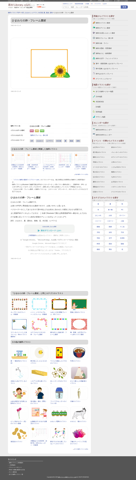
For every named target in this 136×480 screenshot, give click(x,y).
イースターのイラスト (100, 167)
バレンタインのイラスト (119, 152)
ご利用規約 (32, 235)
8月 (23, 12)
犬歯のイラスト (75, 401)
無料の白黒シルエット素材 (105, 33)
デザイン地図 (100, 117)
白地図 (87, 3)
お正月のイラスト (99, 147)
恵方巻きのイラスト (99, 152)
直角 (51, 12)
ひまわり (28, 12)
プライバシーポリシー (15, 467)
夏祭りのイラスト (99, 182)
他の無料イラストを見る (81, 174)
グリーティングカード (104, 79)
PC (122, 209)
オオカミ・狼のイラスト (78, 421)
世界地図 (99, 112)
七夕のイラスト (116, 177)
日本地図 (99, 96)
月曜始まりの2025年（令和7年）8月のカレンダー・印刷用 (80, 166)
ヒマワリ (35, 12)
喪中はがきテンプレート (104, 74)
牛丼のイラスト (75, 361)
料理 (98, 244)
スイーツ (98, 221)
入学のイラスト (116, 162)
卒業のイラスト (98, 162)
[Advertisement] (49, 31)
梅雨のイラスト (116, 172)
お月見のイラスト (117, 182)
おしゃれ (98, 215)
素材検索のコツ (108, 0)
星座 (110, 244)
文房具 (122, 238)
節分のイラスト (116, 147)
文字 (110, 238)
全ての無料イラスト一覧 (16, 474)
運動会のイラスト (99, 187)
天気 (98, 232)
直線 (47, 12)
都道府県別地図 (79, 3)
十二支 (122, 227)
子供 (122, 232)
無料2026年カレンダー (104, 135)
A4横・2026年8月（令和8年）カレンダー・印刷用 (33, 166)
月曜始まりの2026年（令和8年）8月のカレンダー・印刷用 (17, 166)
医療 (110, 227)
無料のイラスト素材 (103, 23)
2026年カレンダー (68, 3)
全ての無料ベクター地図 (104, 91)
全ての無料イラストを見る (121, 0)
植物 (122, 244)
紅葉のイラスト (98, 192)
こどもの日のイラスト (118, 167)
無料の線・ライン (102, 43)
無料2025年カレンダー (104, 130)
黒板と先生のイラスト (77, 312)
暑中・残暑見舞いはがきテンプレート (109, 63)
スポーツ (110, 221)
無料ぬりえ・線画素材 (104, 53)
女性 (110, 232)
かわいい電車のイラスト (58, 421)
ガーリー (122, 215)
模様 (98, 249)
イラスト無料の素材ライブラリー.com (26, 180)
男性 (110, 249)
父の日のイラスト (99, 177)
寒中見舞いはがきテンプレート (107, 68)
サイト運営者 (13, 472)
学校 (98, 238)
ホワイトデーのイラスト (119, 157)
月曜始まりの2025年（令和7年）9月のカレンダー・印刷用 (38, 443)
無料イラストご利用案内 (96, 0)
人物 (122, 221)
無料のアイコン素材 (103, 28)
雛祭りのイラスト (99, 157)
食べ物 (110, 209)
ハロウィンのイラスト (118, 187)
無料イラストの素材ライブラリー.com (67, 477)
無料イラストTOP (14, 12)
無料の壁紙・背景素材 (104, 48)
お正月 (105, 3)
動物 (98, 227)
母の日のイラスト (99, 172)
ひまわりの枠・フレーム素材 (49, 226)
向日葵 (40, 12)
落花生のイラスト (17, 441)
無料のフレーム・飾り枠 (39, 135)
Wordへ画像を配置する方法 (17, 469)
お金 (110, 215)
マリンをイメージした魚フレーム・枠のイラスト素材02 (19, 334)
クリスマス (98, 3)
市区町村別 (100, 102)
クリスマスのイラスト (118, 192)
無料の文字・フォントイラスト (107, 58)
